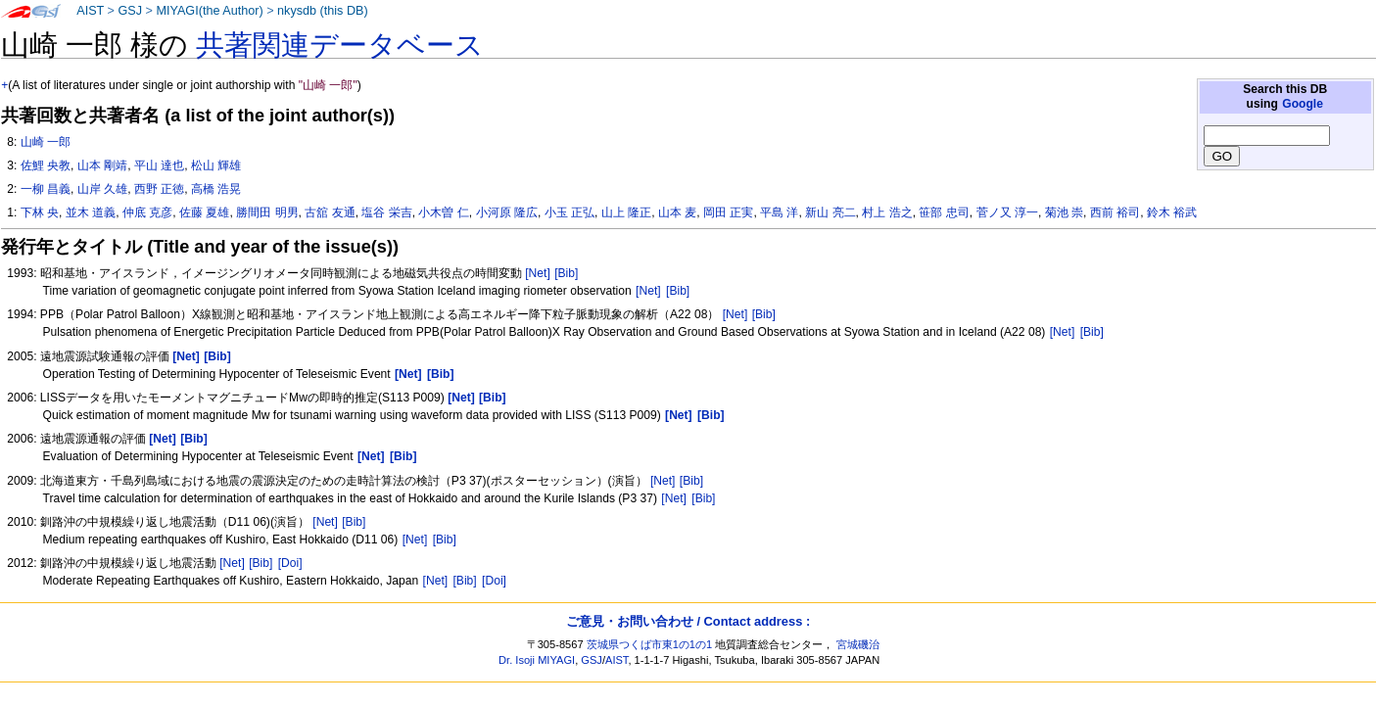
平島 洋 (779, 212)
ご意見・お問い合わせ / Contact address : (688, 621)
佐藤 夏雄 (204, 212)
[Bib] (566, 273)
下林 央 (40, 212)
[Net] (537, 273)
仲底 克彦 (147, 212)
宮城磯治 (857, 644)
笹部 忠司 (944, 212)
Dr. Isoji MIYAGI (536, 660)
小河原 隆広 (507, 212)
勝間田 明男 (267, 212)
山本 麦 (677, 212)
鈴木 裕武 (1172, 212)
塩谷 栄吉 (386, 212)
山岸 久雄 (102, 189)
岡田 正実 (728, 212)
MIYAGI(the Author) (209, 11)
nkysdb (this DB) (322, 11)
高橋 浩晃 (216, 189)
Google (1302, 104)
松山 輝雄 (216, 165)
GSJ (130, 11)
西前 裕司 (1115, 212)
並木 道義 (91, 212)
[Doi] (290, 563)
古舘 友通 (330, 212)
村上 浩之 (887, 212)
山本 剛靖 (102, 165)
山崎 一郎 (46, 142)
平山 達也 (159, 165)
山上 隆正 (626, 212)
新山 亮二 (830, 212)
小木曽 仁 (443, 212)
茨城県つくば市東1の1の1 (650, 644)
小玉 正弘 (569, 212)
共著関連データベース (340, 45)
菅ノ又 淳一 (1007, 212)
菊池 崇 (1064, 212)
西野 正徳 (159, 189)
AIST (90, 11)
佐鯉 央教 (46, 165)
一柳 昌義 (46, 189)
